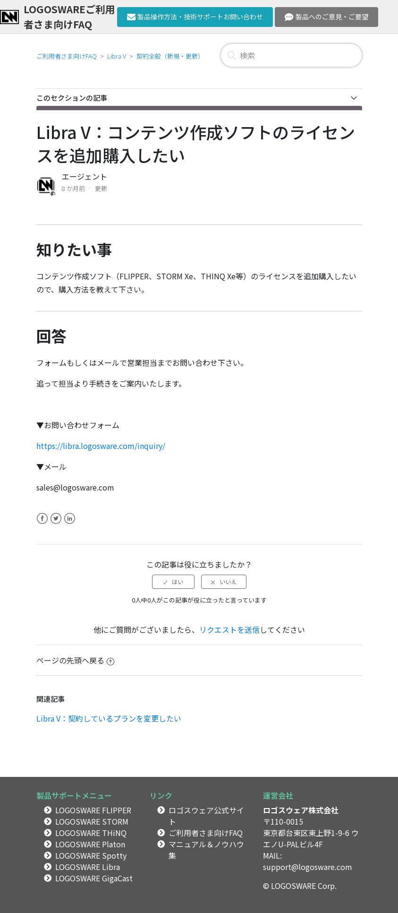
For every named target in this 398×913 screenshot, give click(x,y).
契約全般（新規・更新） (170, 56)
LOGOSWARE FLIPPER (93, 810)
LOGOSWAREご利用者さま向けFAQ (69, 16)
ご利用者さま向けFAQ (66, 56)
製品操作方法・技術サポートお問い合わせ (195, 16)
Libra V (116, 56)
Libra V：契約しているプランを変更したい (108, 718)
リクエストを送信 (229, 629)
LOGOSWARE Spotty (91, 855)
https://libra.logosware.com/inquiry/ (100, 445)
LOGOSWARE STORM (91, 821)
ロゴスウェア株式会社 (301, 810)
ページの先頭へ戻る (75, 660)
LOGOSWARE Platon (90, 844)
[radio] (173, 582)
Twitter (56, 524)
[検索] (291, 55)
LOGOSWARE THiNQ (91, 832)
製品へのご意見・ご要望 (326, 16)
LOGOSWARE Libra (87, 866)
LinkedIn (70, 524)
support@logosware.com (307, 866)
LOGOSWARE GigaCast (94, 878)
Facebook (42, 524)
